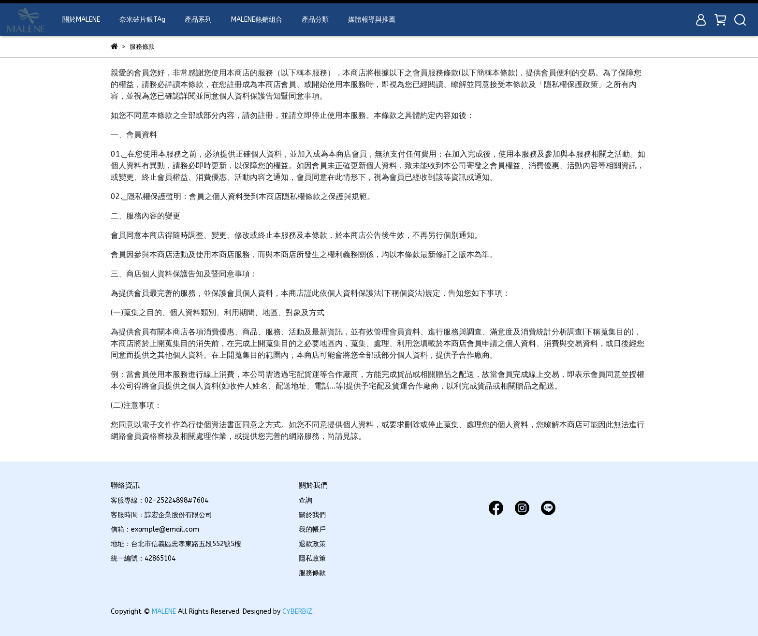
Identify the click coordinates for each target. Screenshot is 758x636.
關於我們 (312, 515)
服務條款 (312, 573)
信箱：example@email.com (155, 529)
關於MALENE (81, 19)
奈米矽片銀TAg (142, 19)
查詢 (305, 500)
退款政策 (312, 544)
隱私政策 (312, 558)
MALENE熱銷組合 (256, 19)
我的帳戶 (312, 529)
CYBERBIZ (297, 611)
